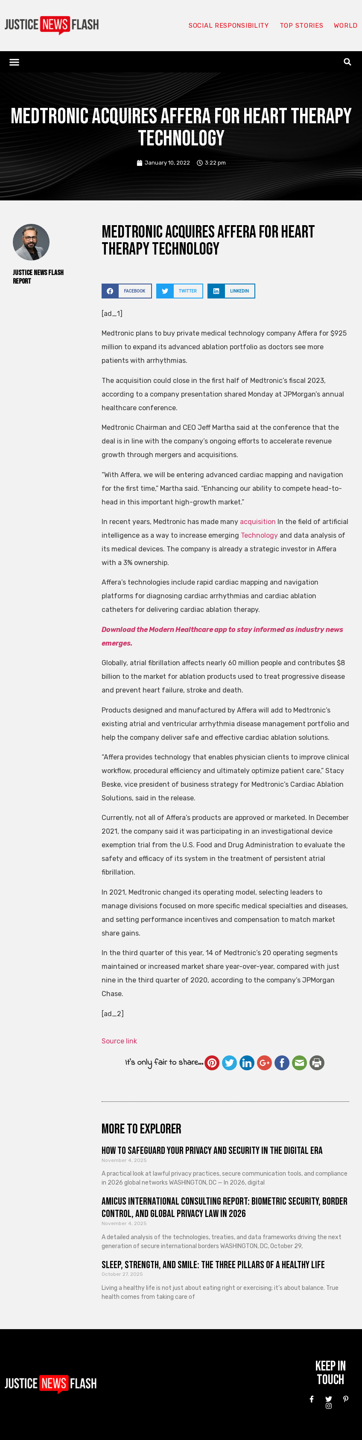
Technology (259, 535)
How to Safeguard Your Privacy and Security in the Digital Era (212, 1150)
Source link (119, 1041)
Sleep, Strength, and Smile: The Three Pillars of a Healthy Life (213, 1265)
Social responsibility (229, 25)
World (346, 25)
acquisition (258, 522)
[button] (14, 62)
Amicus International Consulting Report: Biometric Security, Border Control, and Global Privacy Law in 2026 (224, 1207)
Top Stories (302, 25)
